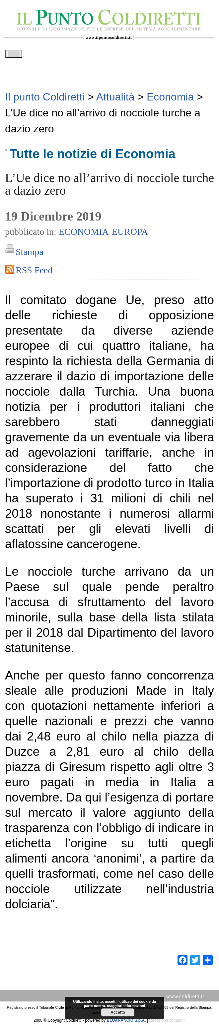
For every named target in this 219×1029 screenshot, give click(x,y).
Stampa (29, 254)
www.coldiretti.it (185, 999)
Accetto (117, 1012)
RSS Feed (34, 272)
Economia (84, 234)
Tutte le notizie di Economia (93, 156)
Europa (130, 234)
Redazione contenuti (167, 1022)
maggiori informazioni (126, 1006)
